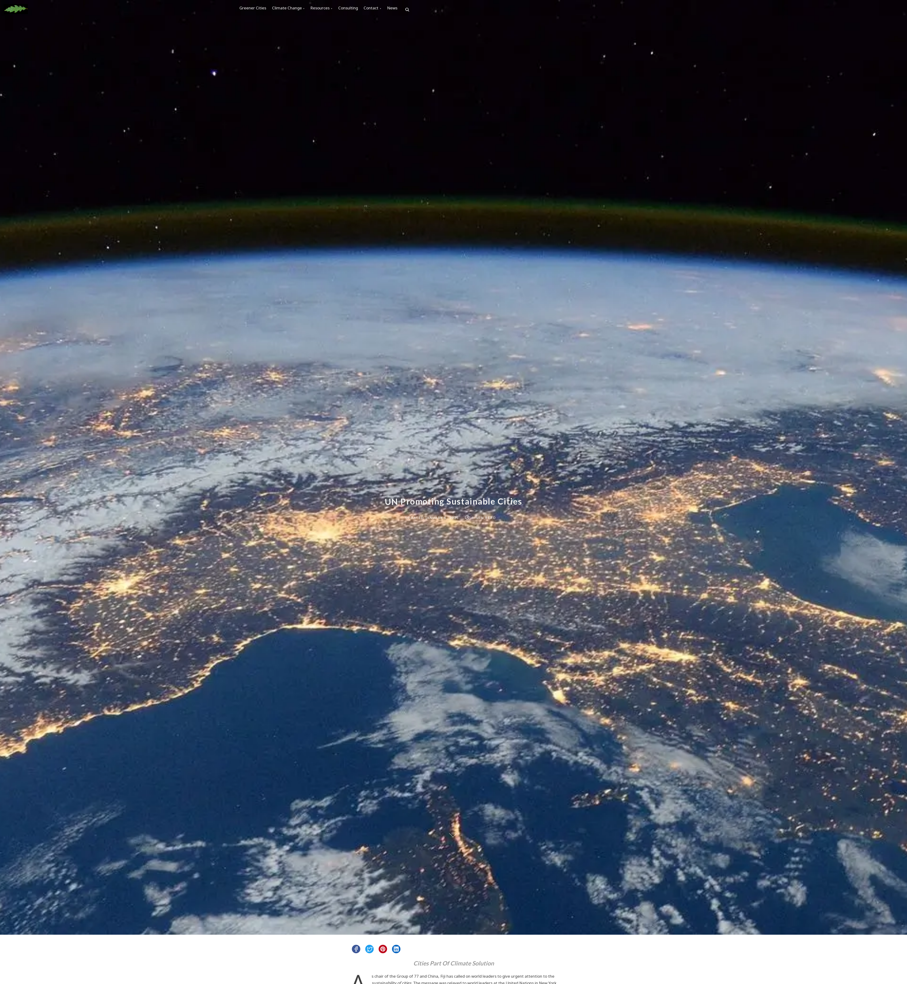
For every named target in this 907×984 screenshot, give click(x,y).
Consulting (361, 9)
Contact (387, 9)
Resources (329, 9)
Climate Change (292, 9)
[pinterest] (383, 949)
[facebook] (356, 949)
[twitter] (369, 949)
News (412, 9)
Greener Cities (254, 9)
